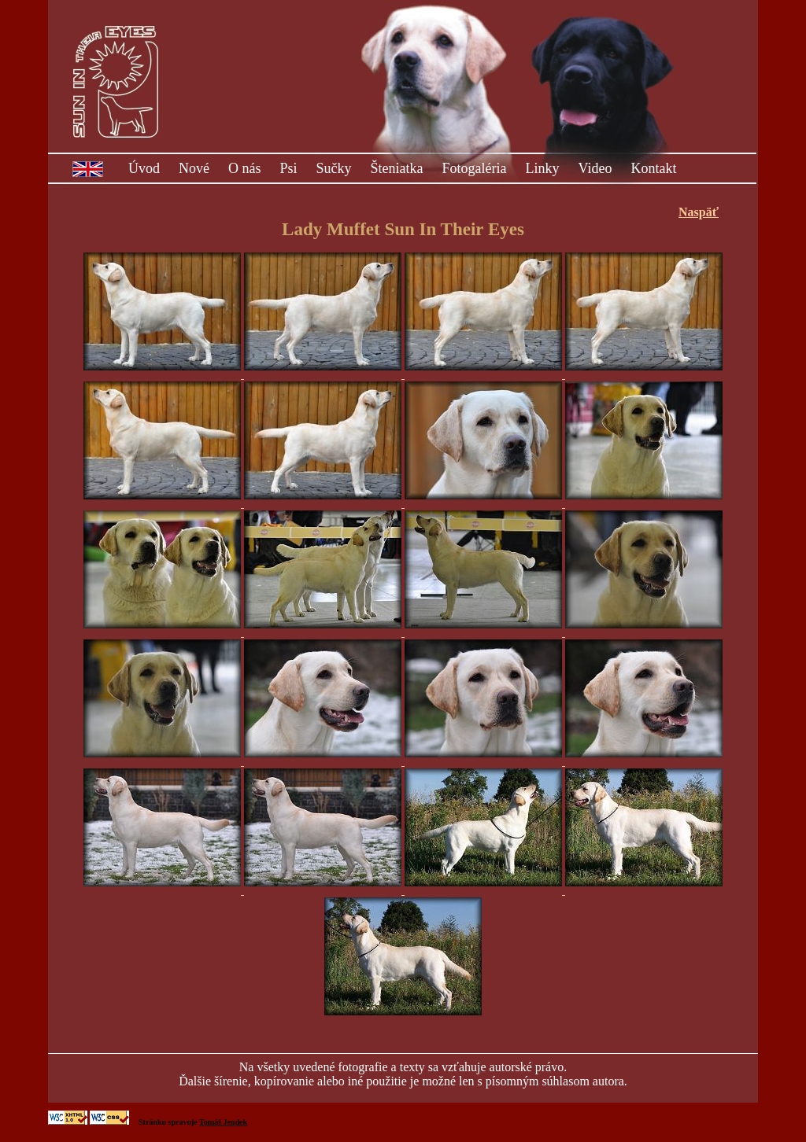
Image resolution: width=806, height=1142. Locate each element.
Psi (289, 168)
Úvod (144, 168)
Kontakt (653, 168)
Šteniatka (397, 168)
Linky (543, 168)
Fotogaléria (474, 168)
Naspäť (698, 212)
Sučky (334, 168)
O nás (244, 168)
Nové (194, 168)
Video (595, 168)
